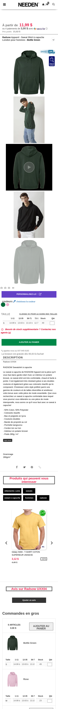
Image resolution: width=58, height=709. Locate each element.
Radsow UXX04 (9, 362)
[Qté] (52, 323)
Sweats (29, 491)
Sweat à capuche (12, 498)
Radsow (6, 37)
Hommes (29, 498)
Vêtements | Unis (12, 491)
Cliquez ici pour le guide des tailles (38, 314)
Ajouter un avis (29, 600)
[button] (43, 4)
